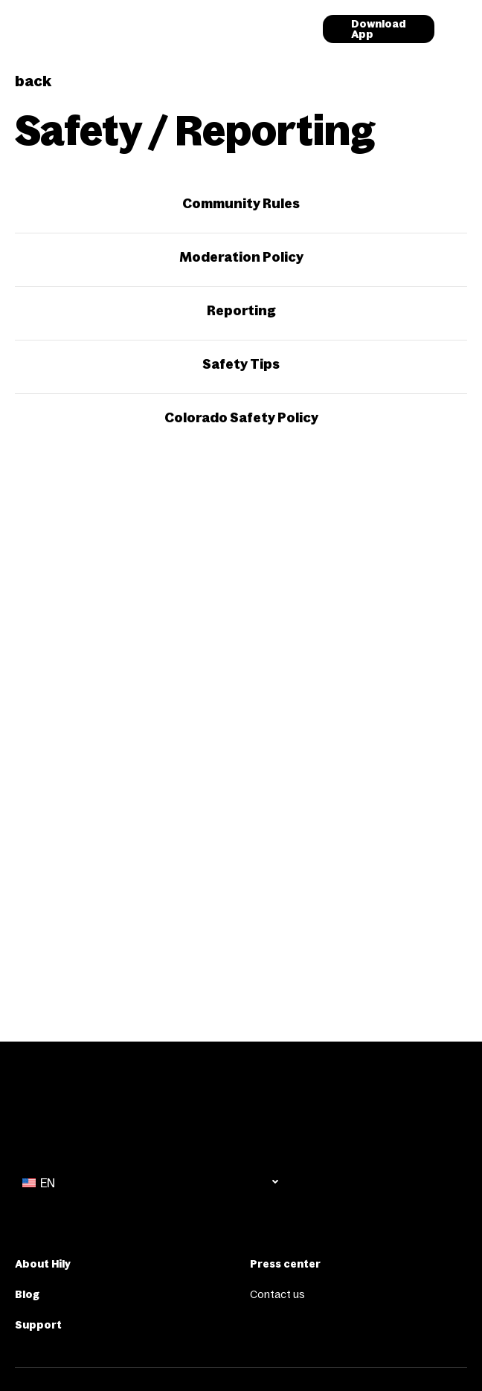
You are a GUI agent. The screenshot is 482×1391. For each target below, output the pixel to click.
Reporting (241, 310)
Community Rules (241, 203)
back (33, 81)
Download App (378, 29)
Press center (285, 1264)
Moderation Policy (241, 257)
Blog (27, 1294)
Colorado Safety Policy (241, 417)
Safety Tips (241, 364)
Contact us (277, 1294)
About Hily (43, 1264)
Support (38, 1325)
